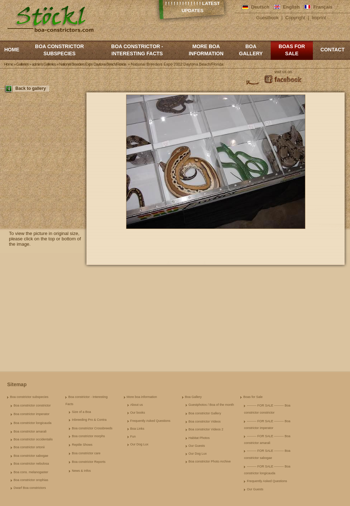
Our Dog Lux (139, 444)
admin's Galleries (44, 64)
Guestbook (267, 17)
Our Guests (197, 446)
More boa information (206, 50)
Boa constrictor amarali (30, 431)
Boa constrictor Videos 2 (206, 429)
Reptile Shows (82, 444)
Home (11, 49)
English (291, 7)
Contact (332, 49)
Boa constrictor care (86, 453)
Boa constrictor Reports (88, 462)
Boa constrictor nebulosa (31, 463)
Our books (137, 412)
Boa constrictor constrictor (32, 405)
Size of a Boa (81, 412)
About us (136, 405)
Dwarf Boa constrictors (30, 488)
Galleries (22, 64)
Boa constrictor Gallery (205, 413)
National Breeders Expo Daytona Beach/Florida (92, 64)
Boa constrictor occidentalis (33, 439)
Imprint (319, 17)
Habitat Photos (199, 438)
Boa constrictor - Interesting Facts (137, 50)
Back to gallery (30, 88)
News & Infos (81, 470)
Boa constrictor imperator (32, 414)
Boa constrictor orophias (31, 480)
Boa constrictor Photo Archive (210, 461)
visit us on (283, 72)
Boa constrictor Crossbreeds (92, 428)
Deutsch (260, 7)
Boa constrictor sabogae (31, 456)
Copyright (295, 17)
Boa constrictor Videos (205, 421)
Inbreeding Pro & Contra (89, 419)
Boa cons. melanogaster (31, 472)
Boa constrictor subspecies (59, 50)
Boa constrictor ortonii (29, 447)
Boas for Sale (292, 50)
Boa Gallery (250, 50)
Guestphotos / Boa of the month (211, 405)
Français (322, 7)
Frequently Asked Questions (150, 421)
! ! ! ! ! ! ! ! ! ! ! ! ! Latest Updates (192, 7)
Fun (133, 436)
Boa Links (137, 428)
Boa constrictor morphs (88, 436)
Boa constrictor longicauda (32, 423)
